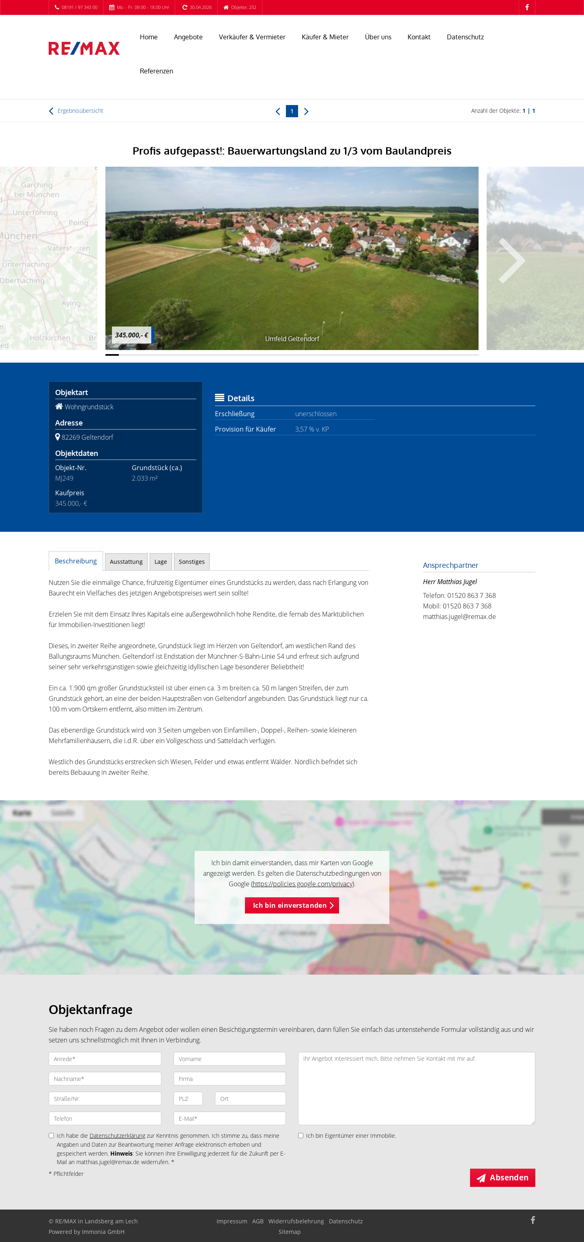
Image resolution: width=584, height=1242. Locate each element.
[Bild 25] (431, 355)
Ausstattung (126, 561)
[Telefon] (105, 1118)
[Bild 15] (298, 355)
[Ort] (250, 1098)
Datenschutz (465, 37)
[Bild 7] (192, 355)
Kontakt (419, 37)
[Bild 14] (285, 355)
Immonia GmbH (103, 1232)
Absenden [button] (509, 1177)
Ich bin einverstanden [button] (290, 905)
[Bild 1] (112, 355)
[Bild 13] (272, 355)
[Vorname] (230, 1059)
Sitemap (290, 1232)
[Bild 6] (178, 355)
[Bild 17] (325, 355)
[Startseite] (84, 48)
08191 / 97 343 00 (79, 7)
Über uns (378, 37)
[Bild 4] (152, 355)
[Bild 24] (418, 355)
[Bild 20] (365, 355)
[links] (277, 110)
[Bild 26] (445, 355)
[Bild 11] (245, 355)
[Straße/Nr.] (105, 1098)
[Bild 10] (232, 355)
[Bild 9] (218, 355)
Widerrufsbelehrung (296, 1221)
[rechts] (306, 110)
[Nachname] (105, 1078)
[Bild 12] (258, 355)
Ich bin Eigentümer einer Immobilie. (347, 1135)
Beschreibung (76, 561)
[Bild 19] (352, 355)
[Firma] (230, 1078)
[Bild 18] (338, 355)
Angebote (188, 37)
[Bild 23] (405, 355)
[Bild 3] (139, 355)
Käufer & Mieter (325, 37)
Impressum (232, 1221)
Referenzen (156, 71)
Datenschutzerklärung (117, 1135)
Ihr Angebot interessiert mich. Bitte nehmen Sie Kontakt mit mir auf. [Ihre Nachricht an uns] (416, 1088)
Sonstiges (192, 561)
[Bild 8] (205, 355)
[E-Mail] (230, 1118)
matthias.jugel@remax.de (459, 616)
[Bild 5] (165, 355)
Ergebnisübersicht (76, 110)
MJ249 (64, 478)
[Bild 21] (378, 355)
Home (149, 37)
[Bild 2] (125, 355)
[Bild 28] (472, 355)
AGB (258, 1221)
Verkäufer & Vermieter (252, 37)
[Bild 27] (458, 355)
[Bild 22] (392, 355)
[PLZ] (188, 1098)
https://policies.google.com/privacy (302, 883)
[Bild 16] (312, 355)
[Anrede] (105, 1059)
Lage (161, 561)
